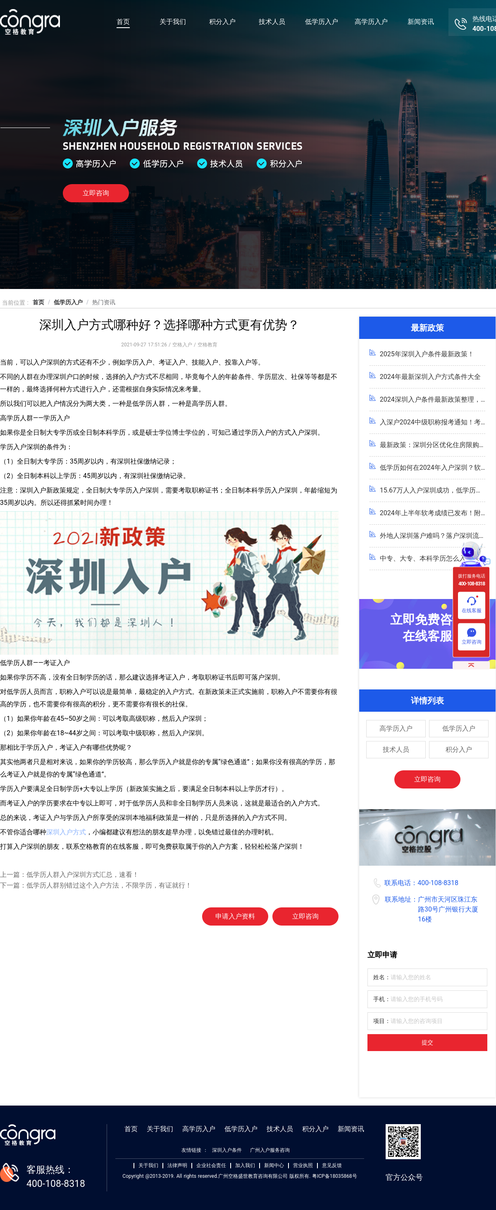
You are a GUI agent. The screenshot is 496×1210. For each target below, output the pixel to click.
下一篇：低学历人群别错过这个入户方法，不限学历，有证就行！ (96, 885)
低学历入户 (321, 21)
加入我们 (245, 1165)
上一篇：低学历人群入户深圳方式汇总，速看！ (69, 874)
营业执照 (303, 1165)
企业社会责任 (211, 1165)
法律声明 (177, 1165)
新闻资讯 (421, 21)
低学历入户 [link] (68, 302)
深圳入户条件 (227, 1150)
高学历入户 (371, 21)
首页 (123, 21)
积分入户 (222, 21)
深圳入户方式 (66, 832)
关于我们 (173, 21)
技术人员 (272, 21)
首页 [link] (38, 302)
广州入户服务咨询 (270, 1150)
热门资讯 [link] (103, 302)
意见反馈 (332, 1165)
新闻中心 (274, 1165)
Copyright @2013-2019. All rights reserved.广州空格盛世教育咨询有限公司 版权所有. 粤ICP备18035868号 (239, 1176)
